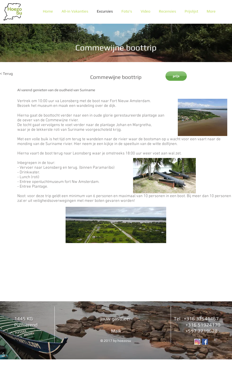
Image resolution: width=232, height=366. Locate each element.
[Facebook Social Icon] (205, 342)
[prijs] (176, 76)
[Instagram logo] (197, 342)
